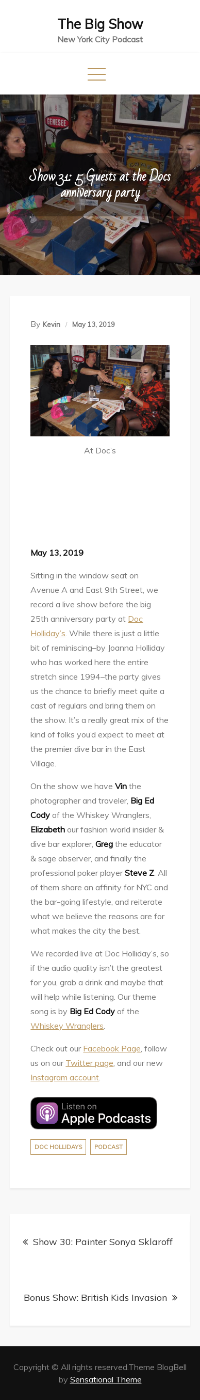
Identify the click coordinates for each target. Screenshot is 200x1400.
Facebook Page (112, 1048)
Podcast (108, 1147)
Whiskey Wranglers (67, 1025)
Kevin (51, 324)
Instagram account (64, 1077)
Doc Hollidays (58, 1147)
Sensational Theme (106, 1379)
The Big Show (100, 24)
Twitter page (89, 1063)
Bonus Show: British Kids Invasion (95, 1297)
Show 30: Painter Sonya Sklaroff (103, 1242)
